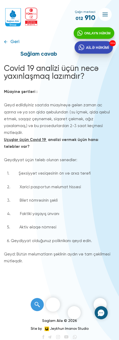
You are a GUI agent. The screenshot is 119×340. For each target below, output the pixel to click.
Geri (14, 42)
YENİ (111, 44)
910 (85, 18)
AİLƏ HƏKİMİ (97, 48)
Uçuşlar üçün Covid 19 (25, 140)
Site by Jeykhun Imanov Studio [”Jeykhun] (60, 329)
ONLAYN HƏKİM (97, 34)
